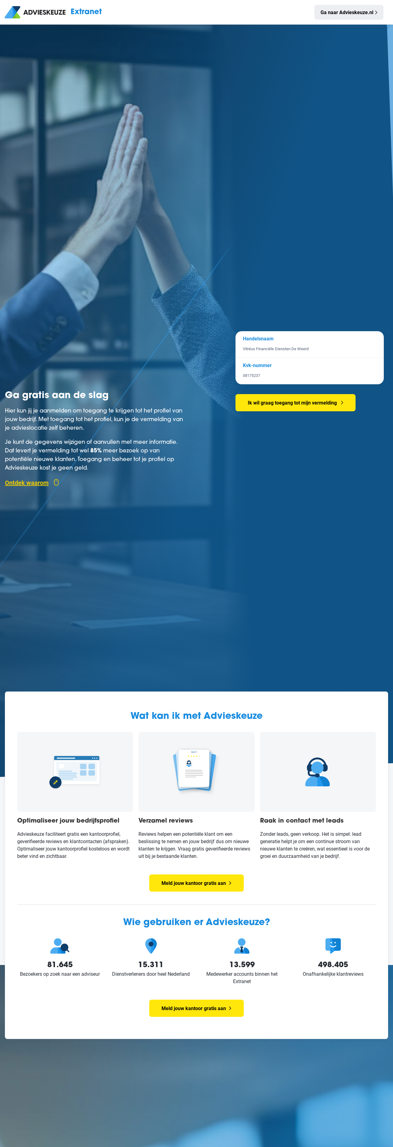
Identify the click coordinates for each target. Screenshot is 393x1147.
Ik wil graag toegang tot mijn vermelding (292, 402)
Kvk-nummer (257, 365)
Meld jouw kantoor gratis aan (196, 883)
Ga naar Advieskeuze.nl (347, 12)
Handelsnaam (258, 338)
